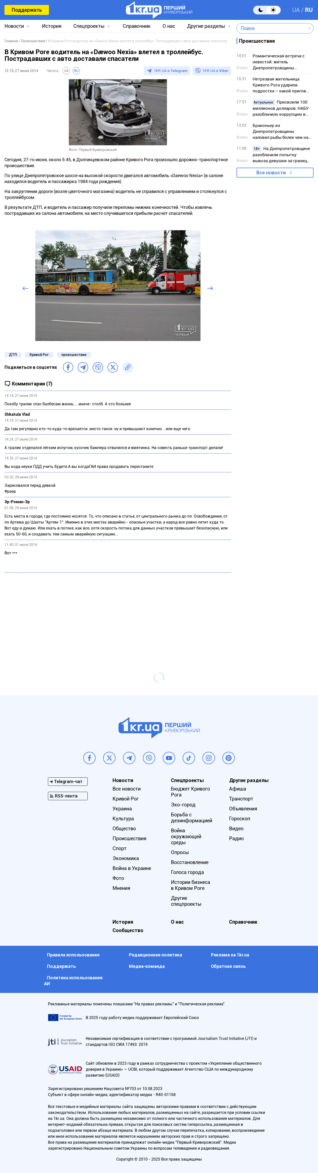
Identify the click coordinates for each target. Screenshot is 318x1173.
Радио (236, 838)
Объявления (243, 809)
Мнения (121, 888)
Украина (122, 809)
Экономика (126, 858)
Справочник (137, 26)
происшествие (73, 355)
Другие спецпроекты (186, 901)
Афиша (237, 789)
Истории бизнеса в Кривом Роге (190, 885)
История (51, 26)
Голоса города (187, 872)
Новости (14, 26)
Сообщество (128, 930)
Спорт (119, 848)
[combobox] (271, 28)
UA (296, 9)
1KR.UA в (171, 71)
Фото (118, 878)
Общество (124, 829)
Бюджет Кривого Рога (190, 792)
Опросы (180, 852)
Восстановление (189, 862)
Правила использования (73, 954)
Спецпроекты (89, 26)
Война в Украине (132, 868)
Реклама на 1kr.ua (230, 954)
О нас (168, 26)
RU (309, 9)
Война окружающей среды (186, 836)
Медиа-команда (147, 966)
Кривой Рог (39, 355)
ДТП (13, 355)
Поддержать (26, 10)
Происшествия (129, 838)
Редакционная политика (155, 954)
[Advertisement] (117, 612)
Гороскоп (239, 819)
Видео (236, 829)
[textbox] (271, 28)
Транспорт (241, 799)
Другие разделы (206, 26)
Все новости (271, 173)
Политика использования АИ (73, 980)
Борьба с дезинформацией (191, 818)
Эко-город (183, 805)
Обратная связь (228, 966)
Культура (123, 819)
